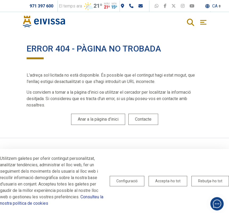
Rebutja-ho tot (210, 181)
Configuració (127, 181)
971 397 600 (41, 6)
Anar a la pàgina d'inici (98, 119)
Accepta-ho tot (168, 181)
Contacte (143, 119)
